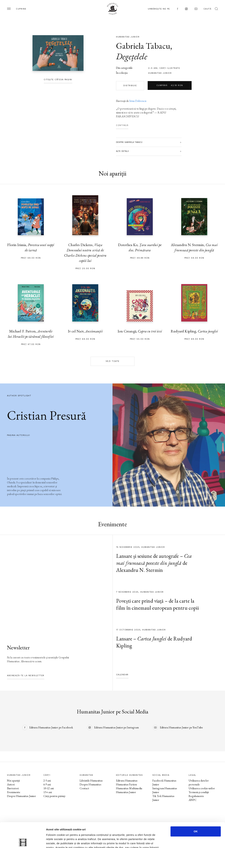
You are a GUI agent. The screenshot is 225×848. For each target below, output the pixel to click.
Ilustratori (13, 788)
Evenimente (13, 792)
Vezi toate (113, 361)
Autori (11, 784)
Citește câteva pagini (58, 79)
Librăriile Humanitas (91, 780)
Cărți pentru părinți (54, 796)
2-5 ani (47, 780)
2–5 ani (153, 68)
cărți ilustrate (169, 68)
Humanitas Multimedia (129, 788)
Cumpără (169, 85)
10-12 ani (48, 788)
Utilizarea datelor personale (199, 782)
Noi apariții (13, 780)
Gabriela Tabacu (143, 45)
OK (196, 806)
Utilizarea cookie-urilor (202, 788)
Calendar (122, 675)
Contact (84, 788)
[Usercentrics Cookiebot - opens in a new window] (22, 841)
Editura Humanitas (127, 780)
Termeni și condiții (199, 792)
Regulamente (196, 796)
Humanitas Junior (160, 73)
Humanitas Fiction (126, 784)
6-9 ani (47, 784)
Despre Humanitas (90, 784)
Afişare (175, 841)
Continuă (122, 125)
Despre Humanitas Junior (21, 796)
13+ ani (47, 792)
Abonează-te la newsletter (25, 675)
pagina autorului (18, 435)
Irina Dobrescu (137, 101)
